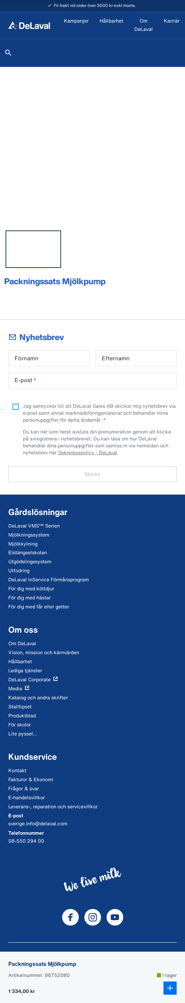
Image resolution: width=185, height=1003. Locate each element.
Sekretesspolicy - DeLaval (87, 452)
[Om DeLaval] (143, 25)
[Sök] (8, 52)
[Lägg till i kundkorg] (170, 988)
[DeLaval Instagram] (93, 917)
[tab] (33, 249)
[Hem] (29, 25)
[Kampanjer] (76, 25)
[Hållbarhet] (111, 25)
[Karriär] (171, 25)
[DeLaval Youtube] (115, 917)
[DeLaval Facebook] (70, 917)
